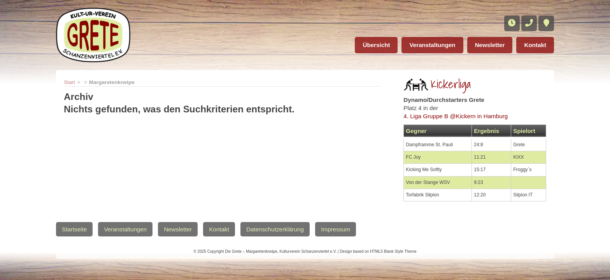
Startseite (74, 229)
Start (69, 82)
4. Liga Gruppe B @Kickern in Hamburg (455, 116)
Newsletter (490, 45)
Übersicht (376, 45)
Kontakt (535, 45)
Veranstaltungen (432, 45)
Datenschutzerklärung (275, 229)
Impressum (335, 229)
